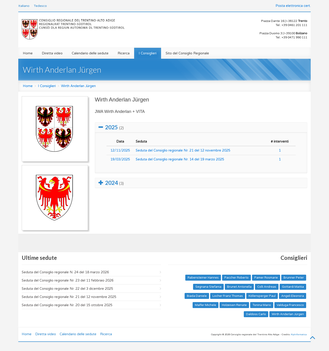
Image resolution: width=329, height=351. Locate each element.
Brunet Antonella (239, 287)
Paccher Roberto (236, 277)
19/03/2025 (120, 159)
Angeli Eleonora (292, 296)
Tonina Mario (261, 305)
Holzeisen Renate (234, 305)
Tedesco (40, 6)
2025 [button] (114, 127)
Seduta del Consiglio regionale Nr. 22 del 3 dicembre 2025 (67, 289)
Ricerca (124, 53)
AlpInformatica (299, 334)
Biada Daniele (197, 296)
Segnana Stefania (208, 287)
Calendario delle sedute (90, 53)
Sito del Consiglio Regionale (187, 53)
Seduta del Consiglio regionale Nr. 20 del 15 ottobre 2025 (67, 305)
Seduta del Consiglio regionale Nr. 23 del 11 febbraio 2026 (68, 280)
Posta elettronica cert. (293, 6)
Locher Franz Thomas (227, 296)
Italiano (23, 6)
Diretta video (52, 53)
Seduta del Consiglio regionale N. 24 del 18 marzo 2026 (65, 272)
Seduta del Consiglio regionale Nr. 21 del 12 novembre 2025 (183, 150)
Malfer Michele (205, 305)
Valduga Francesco (290, 305)
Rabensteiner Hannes (203, 277)
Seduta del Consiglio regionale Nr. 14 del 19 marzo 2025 (180, 159)
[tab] (201, 127)
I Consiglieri (148, 53)
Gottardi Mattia (293, 287)
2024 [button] (114, 182)
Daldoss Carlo (256, 314)
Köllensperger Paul (262, 296)
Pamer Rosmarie (266, 277)
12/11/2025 (120, 150)
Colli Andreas (266, 287)
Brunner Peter (294, 277)
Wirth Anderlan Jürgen (78, 86)
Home (28, 53)
